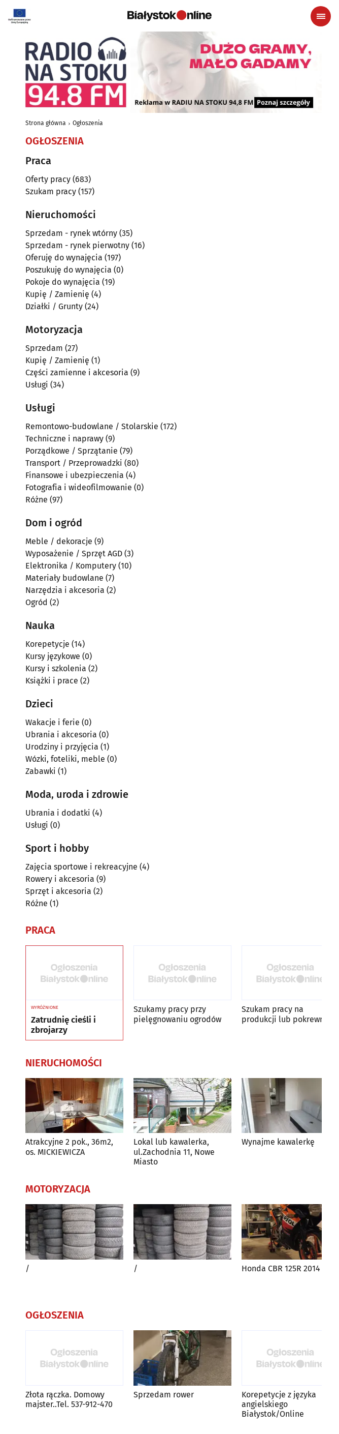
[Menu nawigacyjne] (321, 16)
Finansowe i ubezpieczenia (74, 475)
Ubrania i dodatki (57, 813)
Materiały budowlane (64, 578)
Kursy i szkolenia (55, 668)
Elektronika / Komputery (70, 566)
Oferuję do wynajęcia (64, 257)
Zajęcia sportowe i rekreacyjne (81, 867)
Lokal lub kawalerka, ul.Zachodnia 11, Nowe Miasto (174, 1151)
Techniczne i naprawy (64, 438)
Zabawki (40, 771)
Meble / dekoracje (58, 541)
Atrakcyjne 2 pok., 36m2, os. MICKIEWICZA (69, 1146)
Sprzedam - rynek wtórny (71, 233)
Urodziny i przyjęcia (61, 747)
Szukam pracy (50, 191)
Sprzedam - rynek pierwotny (77, 245)
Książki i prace (51, 680)
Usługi (36, 385)
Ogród (36, 602)
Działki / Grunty (54, 306)
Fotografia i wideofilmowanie (78, 487)
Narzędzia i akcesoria (65, 590)
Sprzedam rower (163, 1394)
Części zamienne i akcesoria (76, 372)
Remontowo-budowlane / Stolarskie (91, 426)
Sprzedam (44, 348)
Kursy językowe (52, 656)
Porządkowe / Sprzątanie (71, 451)
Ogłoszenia (88, 123)
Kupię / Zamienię (57, 294)
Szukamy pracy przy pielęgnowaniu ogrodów (177, 1014)
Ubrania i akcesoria (61, 734)
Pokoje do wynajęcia (62, 282)
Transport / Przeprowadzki (73, 463)
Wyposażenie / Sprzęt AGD (73, 553)
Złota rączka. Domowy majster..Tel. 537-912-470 (69, 1399)
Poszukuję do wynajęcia (68, 270)
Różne (36, 499)
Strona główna (45, 123)
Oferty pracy (48, 179)
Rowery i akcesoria (59, 879)
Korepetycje (47, 644)
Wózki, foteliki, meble (65, 759)
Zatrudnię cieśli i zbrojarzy (63, 1025)
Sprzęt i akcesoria (58, 891)
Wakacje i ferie (52, 722)
